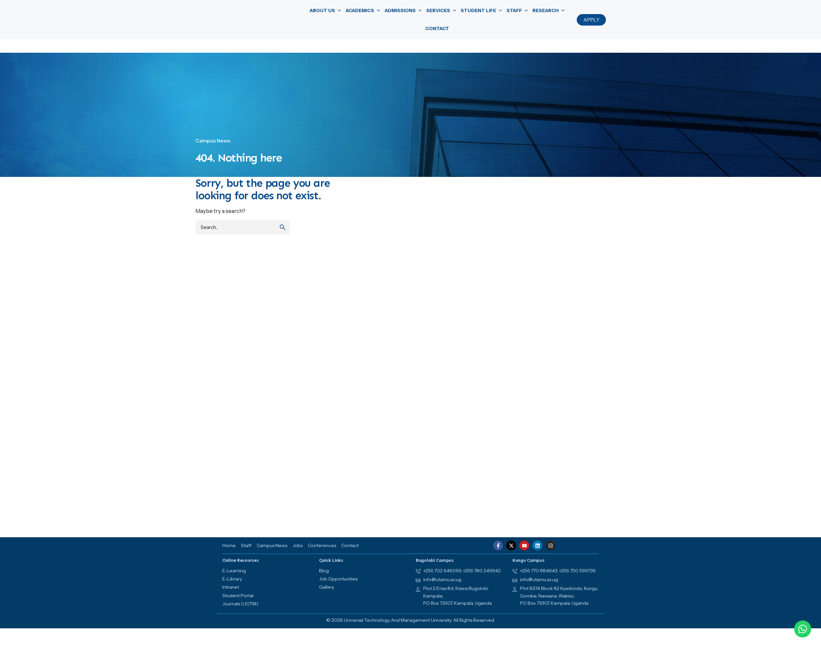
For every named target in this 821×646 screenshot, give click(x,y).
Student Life (482, 11)
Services (441, 11)
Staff (518, 11)
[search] (282, 227)
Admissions (403, 11)
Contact (437, 28)
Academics (363, 11)
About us (326, 11)
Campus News (212, 141)
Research (548, 11)
